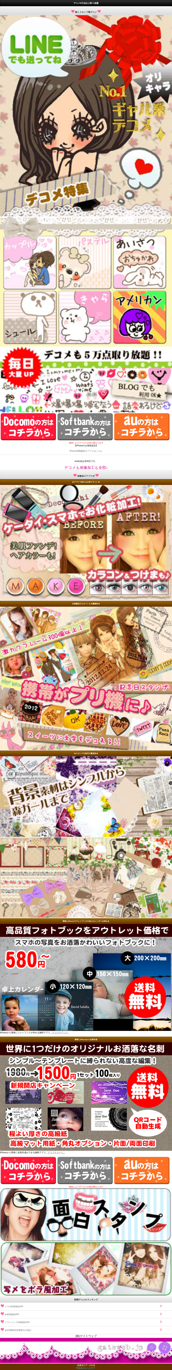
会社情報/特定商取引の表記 (81, 1328)
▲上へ (168, 1339)
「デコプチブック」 (60, 1032)
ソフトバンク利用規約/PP (81, 1320)
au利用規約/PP (81, 1313)
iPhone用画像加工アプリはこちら (86, 451)
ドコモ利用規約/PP (81, 1305)
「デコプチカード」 (55, 1152)
